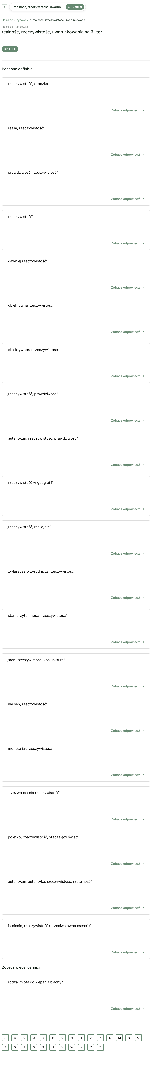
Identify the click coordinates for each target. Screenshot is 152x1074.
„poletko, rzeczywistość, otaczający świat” (76, 850)
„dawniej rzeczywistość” (76, 274)
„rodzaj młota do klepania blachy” (76, 995)
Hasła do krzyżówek (15, 20)
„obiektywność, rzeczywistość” (76, 363)
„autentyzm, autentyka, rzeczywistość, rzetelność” (76, 895)
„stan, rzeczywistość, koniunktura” (76, 673)
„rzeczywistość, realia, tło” (76, 540)
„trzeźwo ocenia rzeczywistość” (76, 806)
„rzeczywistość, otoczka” (76, 97)
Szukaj (75, 6)
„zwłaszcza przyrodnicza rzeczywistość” (76, 585)
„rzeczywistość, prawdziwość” (76, 407)
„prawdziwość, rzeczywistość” (76, 186)
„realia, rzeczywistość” (76, 141)
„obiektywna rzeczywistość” (76, 319)
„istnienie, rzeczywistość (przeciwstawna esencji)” (76, 939)
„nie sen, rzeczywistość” (76, 718)
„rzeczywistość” (76, 230)
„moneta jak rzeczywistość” (76, 762)
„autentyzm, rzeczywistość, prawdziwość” (76, 452)
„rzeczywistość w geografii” (76, 496)
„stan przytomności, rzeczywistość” (76, 629)
